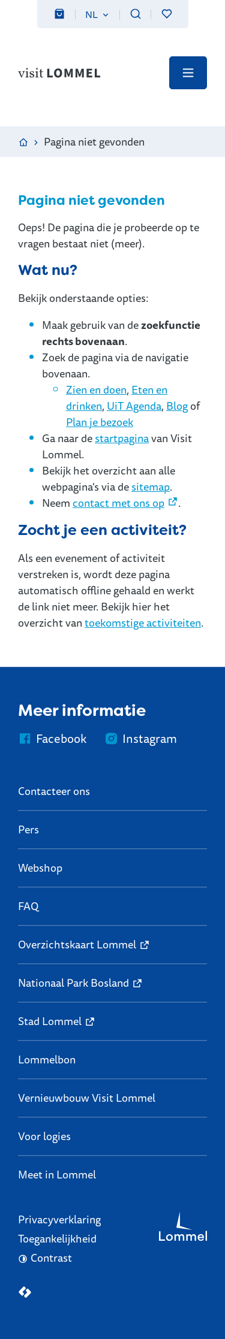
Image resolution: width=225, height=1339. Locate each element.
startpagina (122, 438)
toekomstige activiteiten (143, 622)
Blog (177, 405)
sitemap (150, 486)
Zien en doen (96, 389)
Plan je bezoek (99, 421)
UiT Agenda (134, 405)
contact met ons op (118, 502)
